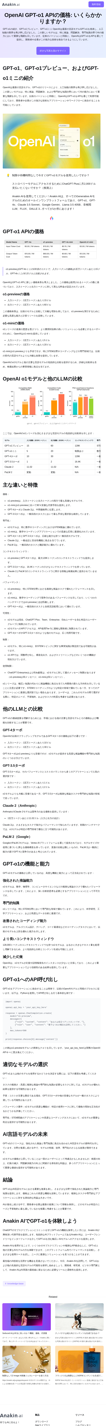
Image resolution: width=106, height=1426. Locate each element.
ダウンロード (41, 1421)
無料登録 (96, 4)
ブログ (78, 1421)
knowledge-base (15, 1283)
